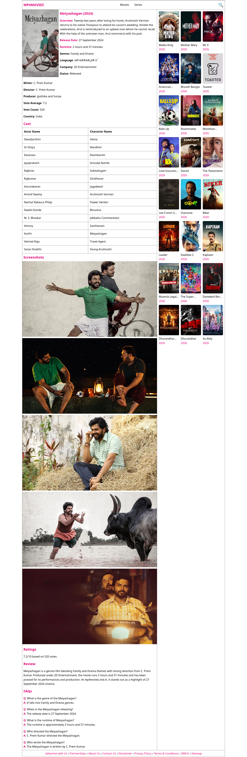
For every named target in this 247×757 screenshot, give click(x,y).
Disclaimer (125, 753)
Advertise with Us (56, 753)
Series (138, 5)
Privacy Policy (142, 753)
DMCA (185, 753)
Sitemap (196, 753)
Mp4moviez (33, 5)
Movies (124, 5)
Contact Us (109, 753)
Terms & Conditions (166, 753)
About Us (94, 753)
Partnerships (78, 753)
